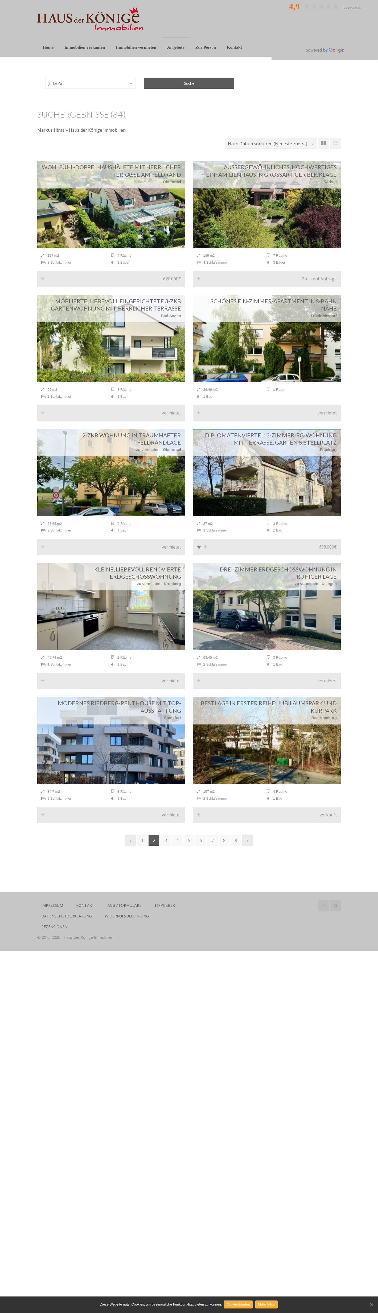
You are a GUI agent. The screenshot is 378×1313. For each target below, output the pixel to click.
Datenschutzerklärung (66, 923)
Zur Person (205, 47)
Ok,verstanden (238, 1305)
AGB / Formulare (124, 912)
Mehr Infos (267, 1305)
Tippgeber (164, 912)
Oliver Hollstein (324, 16)
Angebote (175, 47)
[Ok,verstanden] (371, 1304)
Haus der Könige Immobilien (88, 944)
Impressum (52, 912)
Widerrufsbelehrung (127, 923)
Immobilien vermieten (136, 47)
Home (48, 47)
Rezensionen (54, 933)
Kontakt (234, 47)
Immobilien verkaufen (84, 47)
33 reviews (352, 8)
